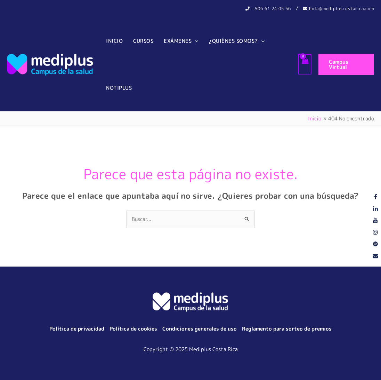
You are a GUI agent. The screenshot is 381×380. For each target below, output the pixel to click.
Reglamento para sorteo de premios (287, 328)
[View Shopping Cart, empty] (304, 64)
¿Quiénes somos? (237, 40)
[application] (195, 40)
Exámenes (181, 40)
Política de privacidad (76, 328)
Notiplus (119, 88)
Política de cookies (133, 328)
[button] (346, 64)
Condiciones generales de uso (199, 328)
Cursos (143, 41)
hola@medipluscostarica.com (338, 8)
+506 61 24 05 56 (268, 8)
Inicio (114, 41)
